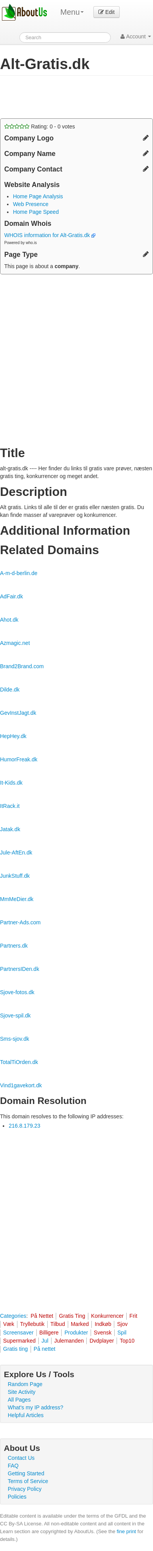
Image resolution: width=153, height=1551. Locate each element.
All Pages (19, 1400)
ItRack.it (10, 806)
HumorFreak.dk (18, 759)
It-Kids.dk (11, 783)
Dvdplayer (101, 1341)
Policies (17, 1497)
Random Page (25, 1384)
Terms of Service (28, 1481)
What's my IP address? (35, 1407)
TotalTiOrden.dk (19, 1062)
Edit (106, 12)
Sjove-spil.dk (15, 1015)
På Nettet (42, 1316)
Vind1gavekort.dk (21, 1085)
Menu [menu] (72, 12)
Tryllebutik (32, 1324)
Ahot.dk (9, 620)
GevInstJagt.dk (18, 713)
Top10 (127, 1341)
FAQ (13, 1466)
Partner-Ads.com (20, 922)
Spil (121, 1332)
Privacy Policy (24, 1489)
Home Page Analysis (38, 196)
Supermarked (19, 1341)
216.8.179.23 (24, 1126)
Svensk (103, 1332)
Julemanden (69, 1341)
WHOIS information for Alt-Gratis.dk (49, 235)
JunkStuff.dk (15, 876)
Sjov (122, 1324)
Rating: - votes (39, 126)
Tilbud (57, 1324)
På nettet (44, 1349)
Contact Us (21, 1458)
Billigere (49, 1332)
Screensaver (18, 1332)
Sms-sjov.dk (14, 1039)
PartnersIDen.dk (19, 969)
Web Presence (30, 204)
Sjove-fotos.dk (17, 992)
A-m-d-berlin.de (18, 573)
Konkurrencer (107, 1316)
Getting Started (26, 1473)
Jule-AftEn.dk (16, 852)
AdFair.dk (11, 596)
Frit (133, 1316)
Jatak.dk (10, 829)
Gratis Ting (72, 1316)
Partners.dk (14, 946)
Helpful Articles (26, 1415)
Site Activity (22, 1392)
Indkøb (103, 1324)
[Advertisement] (62, 97)
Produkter (76, 1332)
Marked (80, 1324)
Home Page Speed (35, 212)
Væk (8, 1324)
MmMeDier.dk (16, 899)
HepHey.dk (13, 736)
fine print (126, 1531)
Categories (13, 1316)
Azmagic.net (15, 643)
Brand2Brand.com (22, 666)
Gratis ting (15, 1349)
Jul (44, 1341)
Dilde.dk (10, 689)
